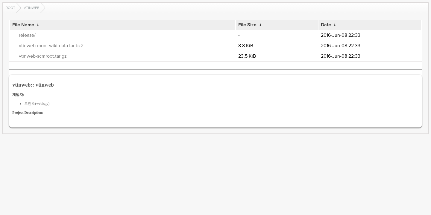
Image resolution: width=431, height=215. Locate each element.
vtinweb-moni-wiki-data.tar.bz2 (51, 46)
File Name (23, 25)
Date (326, 25)
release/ (27, 35)
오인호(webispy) (36, 104)
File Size (247, 25)
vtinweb (32, 7)
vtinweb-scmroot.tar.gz (43, 56)
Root (10, 7)
